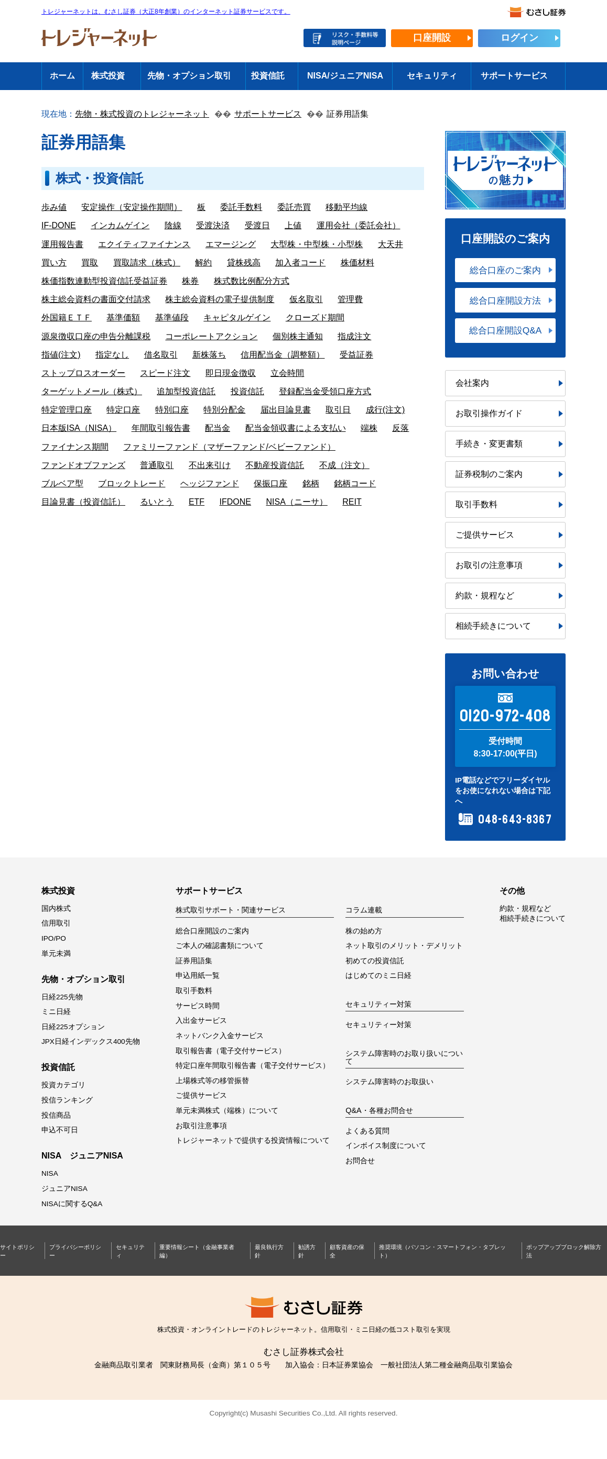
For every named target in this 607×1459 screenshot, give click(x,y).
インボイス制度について (385, 1146)
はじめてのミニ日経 (378, 975)
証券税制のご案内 (489, 474)
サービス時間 (198, 1006)
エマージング (230, 244)
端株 (369, 428)
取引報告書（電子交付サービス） (231, 1051)
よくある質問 (367, 1131)
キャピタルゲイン (236, 317)
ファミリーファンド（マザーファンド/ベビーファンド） (229, 446)
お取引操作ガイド (489, 413)
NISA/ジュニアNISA (345, 75)
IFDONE (235, 501)
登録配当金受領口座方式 (325, 391)
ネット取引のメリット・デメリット (404, 946)
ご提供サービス (485, 534)
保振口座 (270, 483)
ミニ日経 (56, 1012)
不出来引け (210, 465)
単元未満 (56, 953)
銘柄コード (355, 483)
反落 (400, 428)
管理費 (350, 299)
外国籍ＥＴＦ (66, 317)
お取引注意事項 (201, 1126)
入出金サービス (201, 1020)
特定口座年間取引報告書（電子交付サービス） (253, 1066)
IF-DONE (58, 225)
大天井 (390, 244)
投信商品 (56, 1115)
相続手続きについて (493, 625)
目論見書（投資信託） (83, 501)
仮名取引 (306, 299)
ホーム (62, 75)
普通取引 (157, 465)
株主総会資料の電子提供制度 (219, 299)
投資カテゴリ (63, 1085)
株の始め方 (363, 931)
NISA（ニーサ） (296, 501)
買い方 (54, 262)
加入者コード (300, 262)
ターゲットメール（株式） (91, 391)
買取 (89, 262)
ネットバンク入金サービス (220, 1036)
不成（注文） (344, 465)
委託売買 (294, 207)
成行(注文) (385, 409)
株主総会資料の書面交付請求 (95, 299)
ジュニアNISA (64, 1189)
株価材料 (357, 262)
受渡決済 (213, 225)
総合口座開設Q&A (505, 330)
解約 (203, 262)
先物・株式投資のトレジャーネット (142, 113)
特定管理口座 (66, 409)
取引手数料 (476, 504)
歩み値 (54, 207)
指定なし (112, 354)
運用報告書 (62, 244)
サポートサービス (514, 75)
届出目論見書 (286, 409)
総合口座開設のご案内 (212, 931)
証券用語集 (194, 961)
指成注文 (354, 336)
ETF (196, 501)
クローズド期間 (315, 317)
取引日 (338, 409)
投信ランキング (67, 1100)
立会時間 (287, 373)
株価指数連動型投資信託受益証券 (104, 280)
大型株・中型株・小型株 (316, 244)
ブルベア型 (62, 483)
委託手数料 (241, 207)
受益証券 (356, 354)
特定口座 (123, 409)
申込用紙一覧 (198, 975)
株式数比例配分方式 (251, 280)
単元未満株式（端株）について (227, 1111)
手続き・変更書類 (489, 443)
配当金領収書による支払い (295, 428)
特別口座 (172, 409)
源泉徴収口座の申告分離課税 (95, 336)
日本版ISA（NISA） (78, 428)
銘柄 (310, 483)
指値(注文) (61, 354)
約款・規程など (485, 595)
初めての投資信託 (374, 961)
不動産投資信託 (274, 465)
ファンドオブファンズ (83, 465)
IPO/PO (53, 938)
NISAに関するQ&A (71, 1204)
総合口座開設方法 (505, 300)
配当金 (217, 428)
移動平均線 (346, 207)
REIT (351, 501)
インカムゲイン (120, 225)
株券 (190, 280)
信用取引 (56, 923)
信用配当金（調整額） (282, 354)
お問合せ (360, 1161)
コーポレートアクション (211, 336)
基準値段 (172, 317)
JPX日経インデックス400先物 (90, 1041)
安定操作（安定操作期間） (131, 207)
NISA (49, 1173)
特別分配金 (224, 409)
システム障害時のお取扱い (389, 1082)
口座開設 (432, 37)
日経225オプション (73, 1027)
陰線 (173, 225)
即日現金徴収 (230, 373)
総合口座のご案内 (505, 270)
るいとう (157, 501)
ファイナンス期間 (75, 446)
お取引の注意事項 (489, 565)
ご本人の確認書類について (220, 946)
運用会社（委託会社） (358, 225)
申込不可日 (59, 1130)
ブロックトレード (131, 483)
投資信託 (268, 75)
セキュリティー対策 (378, 1025)
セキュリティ (432, 75)
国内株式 (56, 908)
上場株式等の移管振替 (212, 1081)
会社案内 (472, 382)
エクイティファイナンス (144, 244)
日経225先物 (62, 997)
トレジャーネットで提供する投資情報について (253, 1140)
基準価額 (123, 317)
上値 (293, 225)
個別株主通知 (298, 336)
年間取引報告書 (161, 428)
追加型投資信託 (186, 391)
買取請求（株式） (146, 262)
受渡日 (257, 225)
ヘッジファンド (209, 483)
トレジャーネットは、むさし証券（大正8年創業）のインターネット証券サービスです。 (165, 11)
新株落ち (209, 354)
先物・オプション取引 (189, 75)
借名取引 (161, 354)
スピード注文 (165, 373)
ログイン (519, 37)
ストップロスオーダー (83, 373)
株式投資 (108, 75)
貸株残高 (244, 262)
